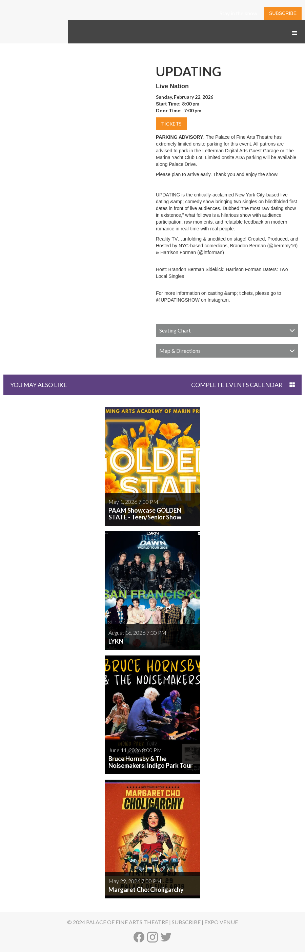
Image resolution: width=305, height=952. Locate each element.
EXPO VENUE (221, 922)
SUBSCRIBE (283, 13)
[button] (295, 33)
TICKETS (171, 124)
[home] (34, 40)
